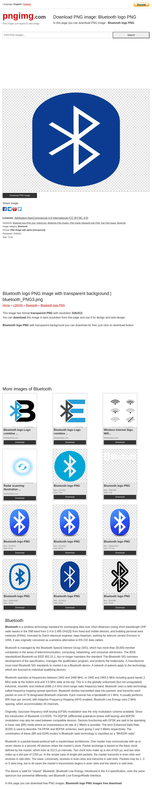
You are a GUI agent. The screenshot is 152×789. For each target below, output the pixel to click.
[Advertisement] (76, 65)
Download (19, 442)
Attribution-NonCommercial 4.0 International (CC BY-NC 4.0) (51, 218)
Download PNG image (20, 195)
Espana (27, 4)
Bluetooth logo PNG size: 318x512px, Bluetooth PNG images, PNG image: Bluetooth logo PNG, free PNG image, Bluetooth (69, 223)
